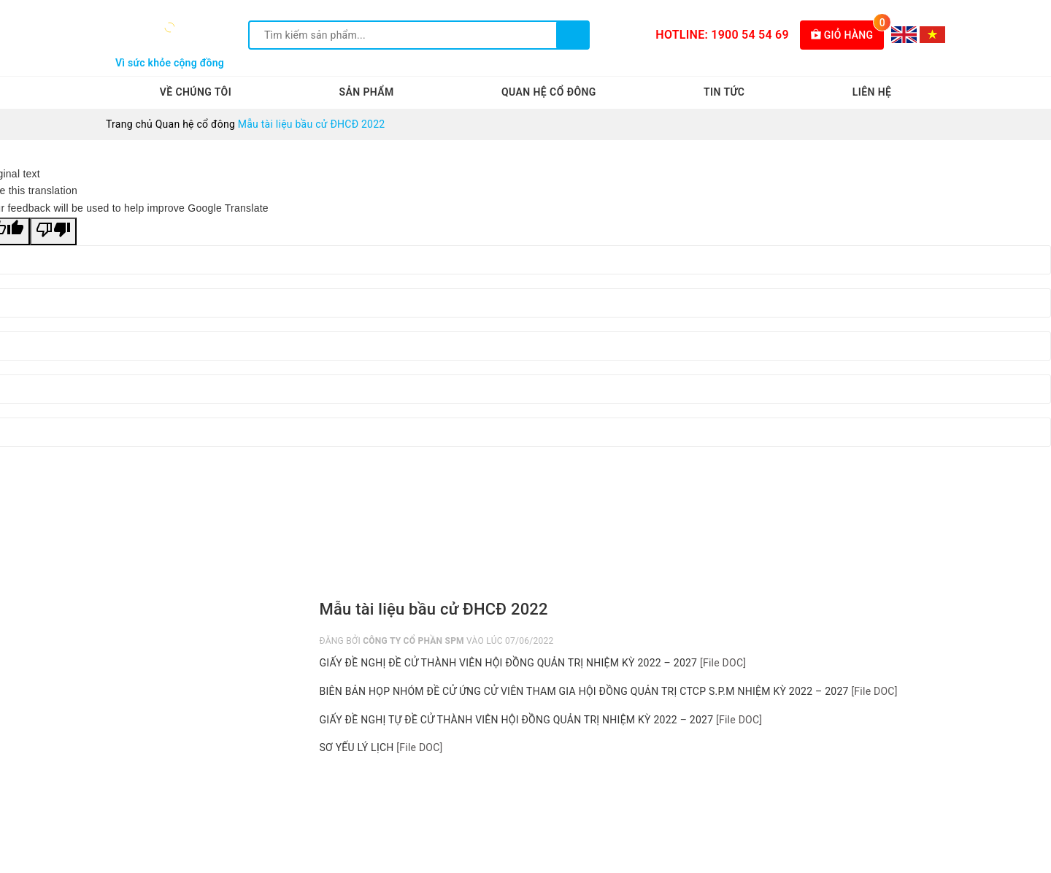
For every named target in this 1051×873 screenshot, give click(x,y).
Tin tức (724, 92)
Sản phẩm (366, 92)
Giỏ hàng (847, 35)
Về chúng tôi (195, 92)
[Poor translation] (53, 231)
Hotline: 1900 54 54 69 (722, 35)
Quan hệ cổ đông (548, 92)
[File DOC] (723, 663)
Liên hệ (872, 92)
